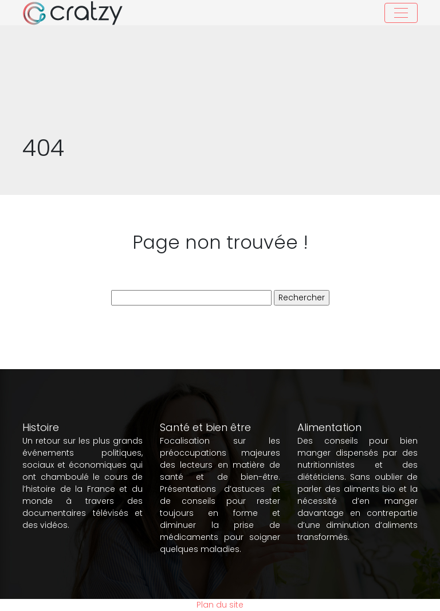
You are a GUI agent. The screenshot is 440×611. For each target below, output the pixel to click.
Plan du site (220, 604)
